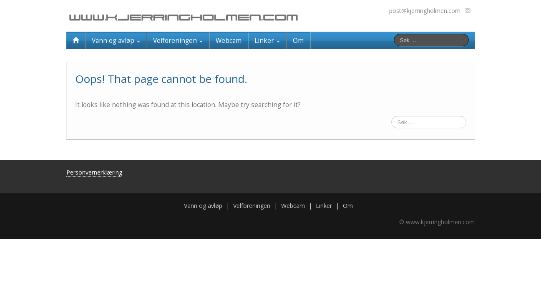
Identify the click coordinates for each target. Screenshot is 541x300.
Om (298, 40)
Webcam (229, 40)
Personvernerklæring (94, 172)
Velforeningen (178, 40)
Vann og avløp (116, 40)
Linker (267, 40)
